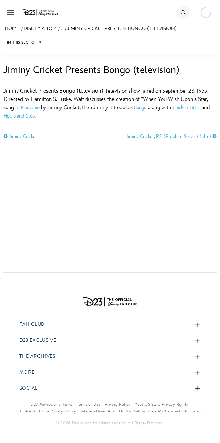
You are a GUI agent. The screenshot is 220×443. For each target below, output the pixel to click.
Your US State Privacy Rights (161, 404)
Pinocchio (30, 108)
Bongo (140, 108)
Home (12, 29)
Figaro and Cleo (19, 116)
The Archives (37, 356)
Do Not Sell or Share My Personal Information (161, 411)
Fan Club (31, 325)
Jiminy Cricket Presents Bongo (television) (122, 29)
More (27, 372)
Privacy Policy (118, 404)
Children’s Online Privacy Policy (46, 411)
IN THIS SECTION (22, 42)
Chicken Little (186, 108)
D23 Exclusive (37, 341)
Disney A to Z (40, 29)
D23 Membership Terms (51, 404)
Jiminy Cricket (20, 136)
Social (28, 388)
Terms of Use (88, 404)
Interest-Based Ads (98, 411)
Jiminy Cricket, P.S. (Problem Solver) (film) (171, 136)
